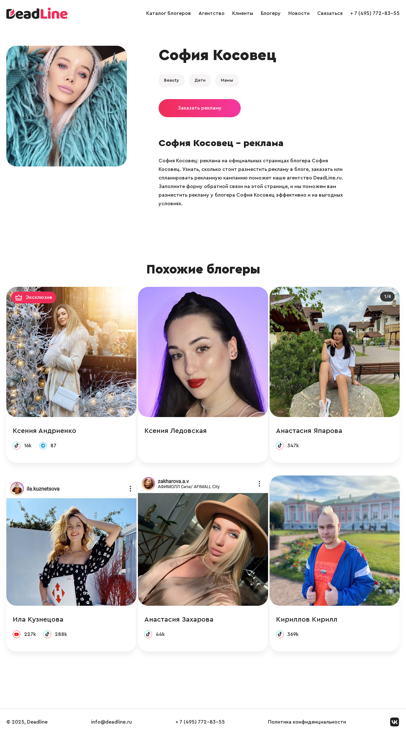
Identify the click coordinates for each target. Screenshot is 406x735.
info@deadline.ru (111, 722)
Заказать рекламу (200, 108)
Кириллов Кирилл (306, 619)
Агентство (212, 13)
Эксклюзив (39, 297)
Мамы (227, 80)
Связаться (330, 13)
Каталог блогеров (168, 13)
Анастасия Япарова (309, 430)
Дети (200, 80)
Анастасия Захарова (178, 619)
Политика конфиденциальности (307, 722)
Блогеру (271, 13)
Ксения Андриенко (44, 430)
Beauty (171, 80)
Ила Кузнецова (38, 619)
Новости (299, 13)
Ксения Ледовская (175, 430)
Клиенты (242, 13)
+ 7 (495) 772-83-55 (375, 13)
